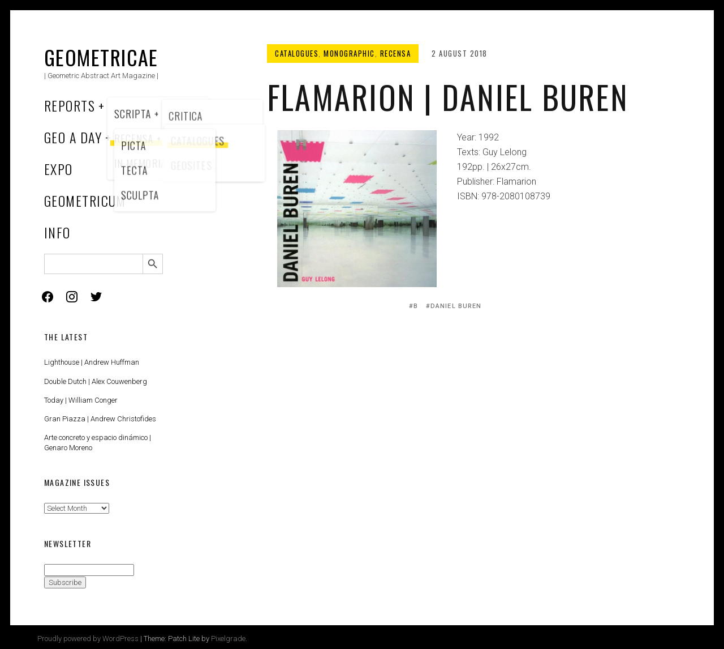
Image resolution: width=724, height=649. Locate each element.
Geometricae (101, 57)
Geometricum (85, 200)
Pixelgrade (228, 638)
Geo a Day (73, 137)
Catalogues (296, 53)
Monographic (349, 53)
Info (57, 232)
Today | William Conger (81, 400)
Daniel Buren (455, 306)
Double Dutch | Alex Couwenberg (95, 381)
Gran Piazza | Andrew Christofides (100, 419)
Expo (58, 169)
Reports (69, 105)
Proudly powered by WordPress (88, 638)
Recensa (395, 53)
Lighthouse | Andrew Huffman (91, 362)
